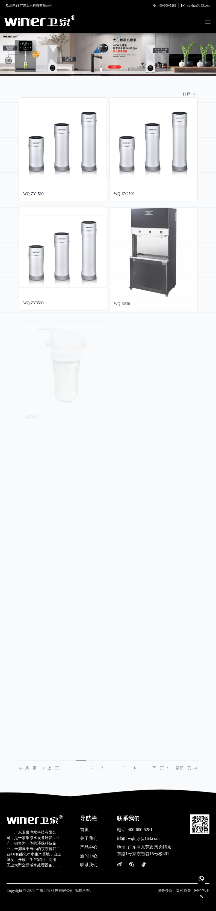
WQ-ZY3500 (33, 305)
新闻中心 (88, 856)
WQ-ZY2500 (124, 194)
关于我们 (88, 838)
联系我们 (88, 864)
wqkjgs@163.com (195, 5)
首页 (84, 829)
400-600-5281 (164, 5)
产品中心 (88, 847)
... (113, 768)
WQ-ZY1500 (33, 194)
